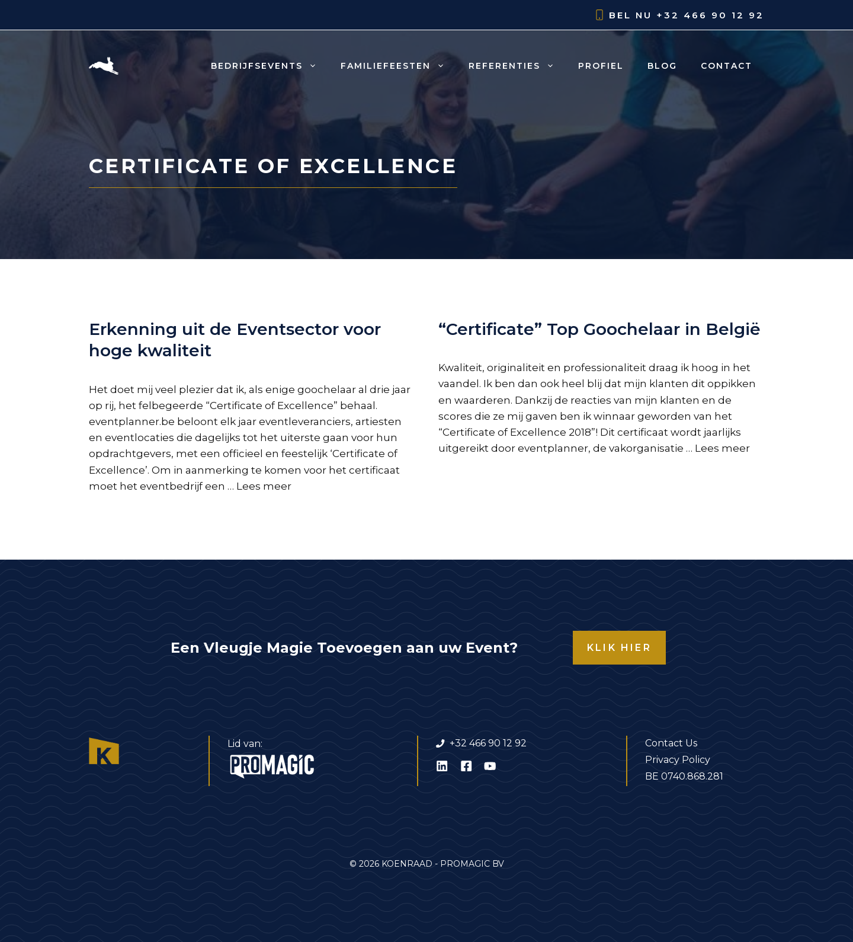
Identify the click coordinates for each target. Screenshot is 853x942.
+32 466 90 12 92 (710, 15)
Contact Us (671, 743)
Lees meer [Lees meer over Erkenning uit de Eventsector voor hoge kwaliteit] (263, 486)
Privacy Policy (677, 759)
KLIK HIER (619, 647)
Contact (726, 65)
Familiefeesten (399, 66)
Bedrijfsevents (270, 66)
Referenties (517, 66)
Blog (662, 65)
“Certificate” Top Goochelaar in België (599, 329)
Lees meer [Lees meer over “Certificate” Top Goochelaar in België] (722, 448)
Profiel (601, 65)
